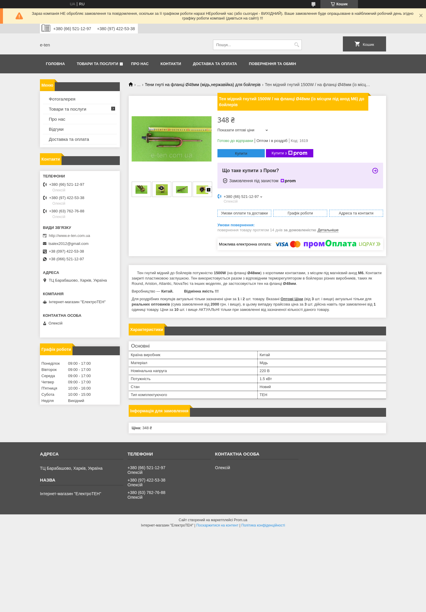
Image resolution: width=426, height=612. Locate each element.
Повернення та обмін (272, 64)
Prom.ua (240, 520)
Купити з (289, 153)
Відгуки (56, 129)
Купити (241, 153)
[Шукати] (296, 45)
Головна (55, 64)
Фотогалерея (62, 98)
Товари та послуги (97, 64)
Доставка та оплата (215, 64)
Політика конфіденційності (263, 525)
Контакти (171, 64)
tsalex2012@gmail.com (68, 243)
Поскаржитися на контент (217, 525)
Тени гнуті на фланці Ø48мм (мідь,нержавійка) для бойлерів (203, 84)
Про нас (140, 64)
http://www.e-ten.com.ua (69, 235)
